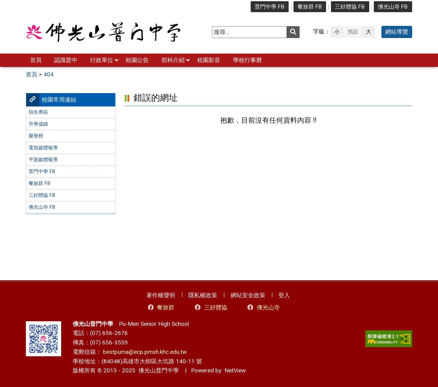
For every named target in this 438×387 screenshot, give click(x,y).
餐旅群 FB (309, 6)
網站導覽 (396, 31)
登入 (284, 295)
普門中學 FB (269, 6)
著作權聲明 (160, 295)
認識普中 (65, 60)
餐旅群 (161, 307)
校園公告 (137, 60)
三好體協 (210, 307)
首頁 (36, 60)
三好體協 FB (350, 6)
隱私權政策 (202, 295)
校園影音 (208, 60)
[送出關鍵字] (293, 32)
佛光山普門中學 (157, 370)
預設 (353, 32)
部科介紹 (173, 60)
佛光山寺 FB (393, 6)
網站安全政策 (248, 295)
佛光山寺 (263, 307)
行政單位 (101, 60)
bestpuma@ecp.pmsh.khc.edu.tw (145, 351)
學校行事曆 (247, 60)
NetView (235, 370)
